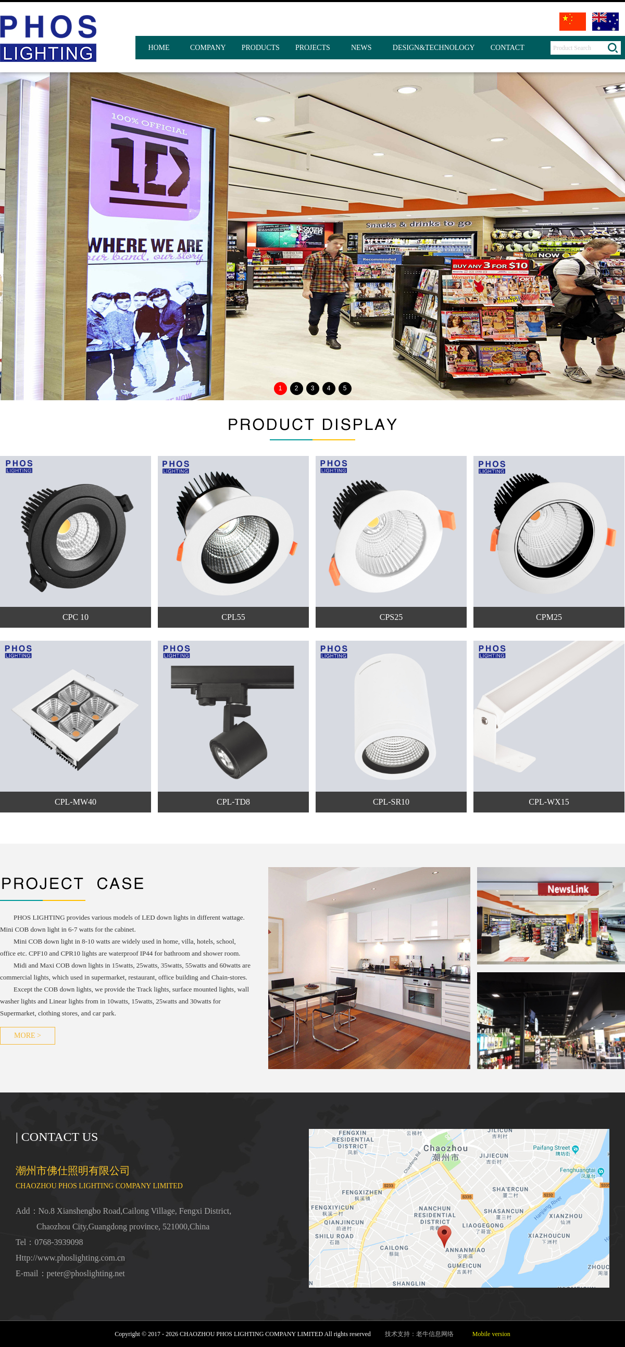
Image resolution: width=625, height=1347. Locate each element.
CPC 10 (76, 617)
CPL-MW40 (75, 801)
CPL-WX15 (549, 801)
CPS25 (391, 617)
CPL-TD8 (233, 801)
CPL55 (233, 617)
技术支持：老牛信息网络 (419, 1334)
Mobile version (491, 1334)
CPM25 (549, 617)
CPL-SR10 (391, 801)
